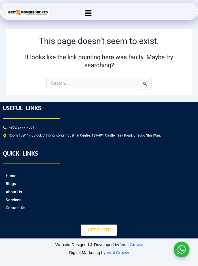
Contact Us (15, 208)
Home (11, 175)
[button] (88, 12)
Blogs (11, 183)
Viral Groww (131, 244)
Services (13, 200)
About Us (14, 192)
